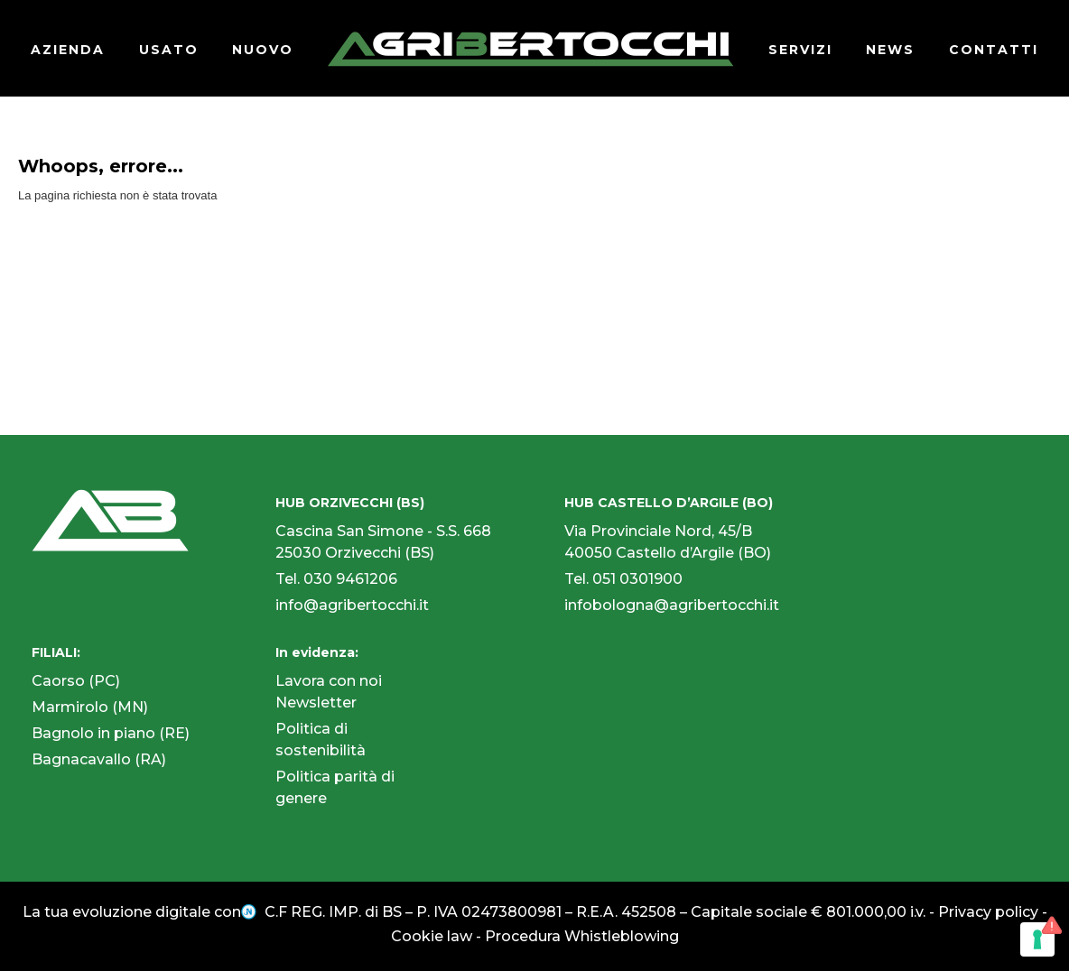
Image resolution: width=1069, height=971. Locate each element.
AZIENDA (68, 50)
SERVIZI (800, 50)
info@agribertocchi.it (352, 605)
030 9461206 (350, 578)
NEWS (890, 50)
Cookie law (431, 936)
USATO (169, 50)
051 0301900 (637, 578)
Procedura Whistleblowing (582, 936)
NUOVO (262, 50)
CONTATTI (993, 50)
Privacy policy (988, 911)
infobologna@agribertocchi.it (671, 605)
